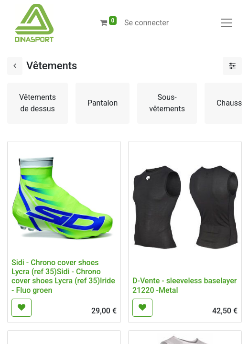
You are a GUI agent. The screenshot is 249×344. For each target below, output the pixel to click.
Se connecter (146, 22)
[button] (21, 308)
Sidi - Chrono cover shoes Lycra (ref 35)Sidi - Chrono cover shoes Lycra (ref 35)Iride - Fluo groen (63, 276)
